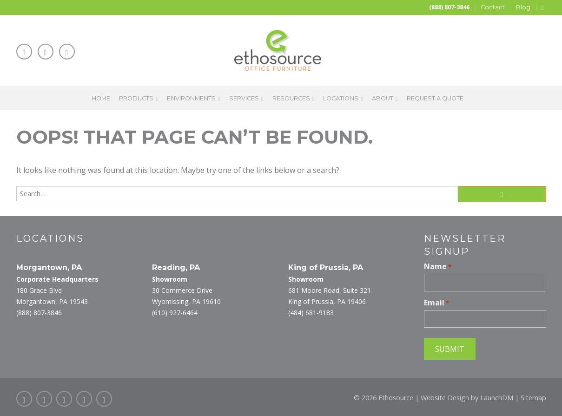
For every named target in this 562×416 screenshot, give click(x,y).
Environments (191, 98)
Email (436, 302)
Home (101, 98)
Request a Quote (435, 98)
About (382, 98)
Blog (523, 7)
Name (437, 266)
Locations (340, 98)
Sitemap (533, 397)
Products (136, 98)
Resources (291, 98)
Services (244, 98)
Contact (493, 7)
